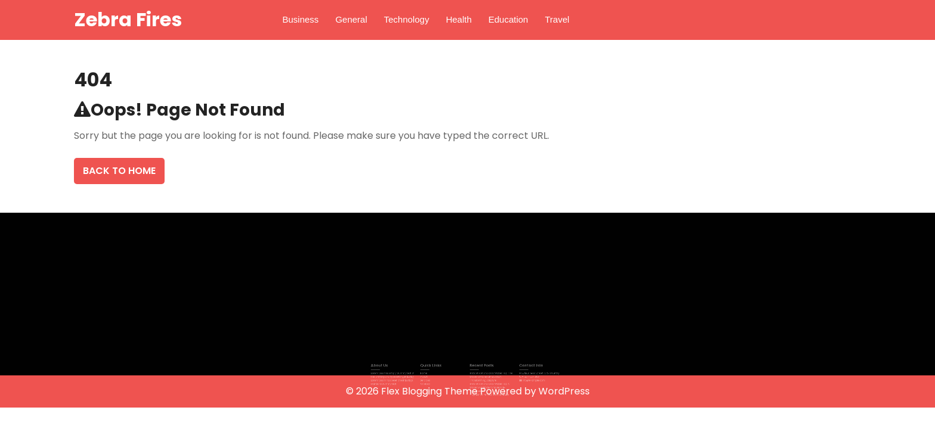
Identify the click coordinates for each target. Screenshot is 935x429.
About (432, 377)
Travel (557, 19)
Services (432, 380)
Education (508, 19)
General (351, 19)
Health (459, 19)
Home (432, 375)
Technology (406, 19)
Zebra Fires (128, 19)
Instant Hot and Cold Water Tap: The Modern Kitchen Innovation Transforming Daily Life (486, 378)
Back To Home (119, 171)
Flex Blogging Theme (430, 391)
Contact (432, 383)
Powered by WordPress (535, 391)
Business (301, 19)
